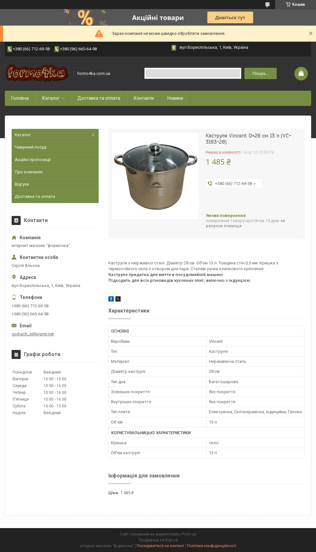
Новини (175, 98)
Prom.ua (189, 534)
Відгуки (22, 184)
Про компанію (29, 171)
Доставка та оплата (98, 98)
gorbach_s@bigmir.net (33, 334)
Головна (20, 98)
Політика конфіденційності (211, 546)
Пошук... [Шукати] (260, 73)
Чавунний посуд (30, 147)
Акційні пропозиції (33, 159)
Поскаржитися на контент (160, 546)
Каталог (51, 98)
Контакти (144, 98)
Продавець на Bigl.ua (158, 540)
